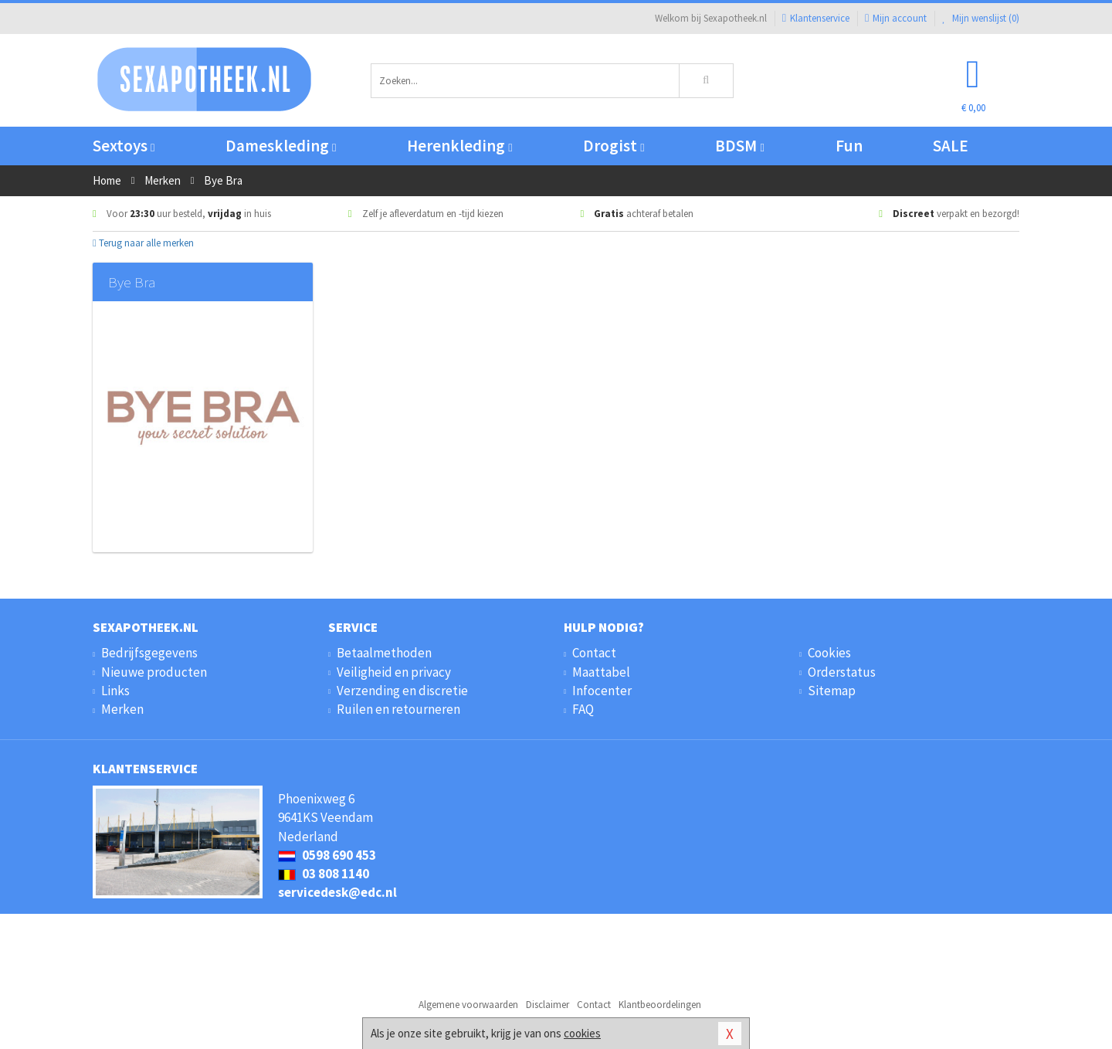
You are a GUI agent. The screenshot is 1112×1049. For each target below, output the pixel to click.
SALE (950, 145)
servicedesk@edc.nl (337, 892)
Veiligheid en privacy (394, 672)
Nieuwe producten (154, 672)
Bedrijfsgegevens (149, 652)
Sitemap (832, 690)
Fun (849, 145)
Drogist (613, 145)
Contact (594, 652)
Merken (122, 709)
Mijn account (896, 18)
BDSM (739, 145)
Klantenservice (815, 18)
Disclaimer (547, 1004)
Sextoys (123, 145)
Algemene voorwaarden (468, 1004)
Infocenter (602, 690)
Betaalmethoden (384, 652)
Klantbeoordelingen (660, 1004)
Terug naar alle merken (143, 243)
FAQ (583, 709)
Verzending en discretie (402, 690)
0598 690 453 (327, 855)
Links (115, 690)
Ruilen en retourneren (398, 709)
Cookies (829, 652)
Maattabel (601, 672)
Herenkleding (459, 145)
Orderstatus (842, 672)
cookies (582, 1033)
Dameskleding (280, 145)
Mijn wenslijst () (980, 18)
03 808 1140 (323, 873)
